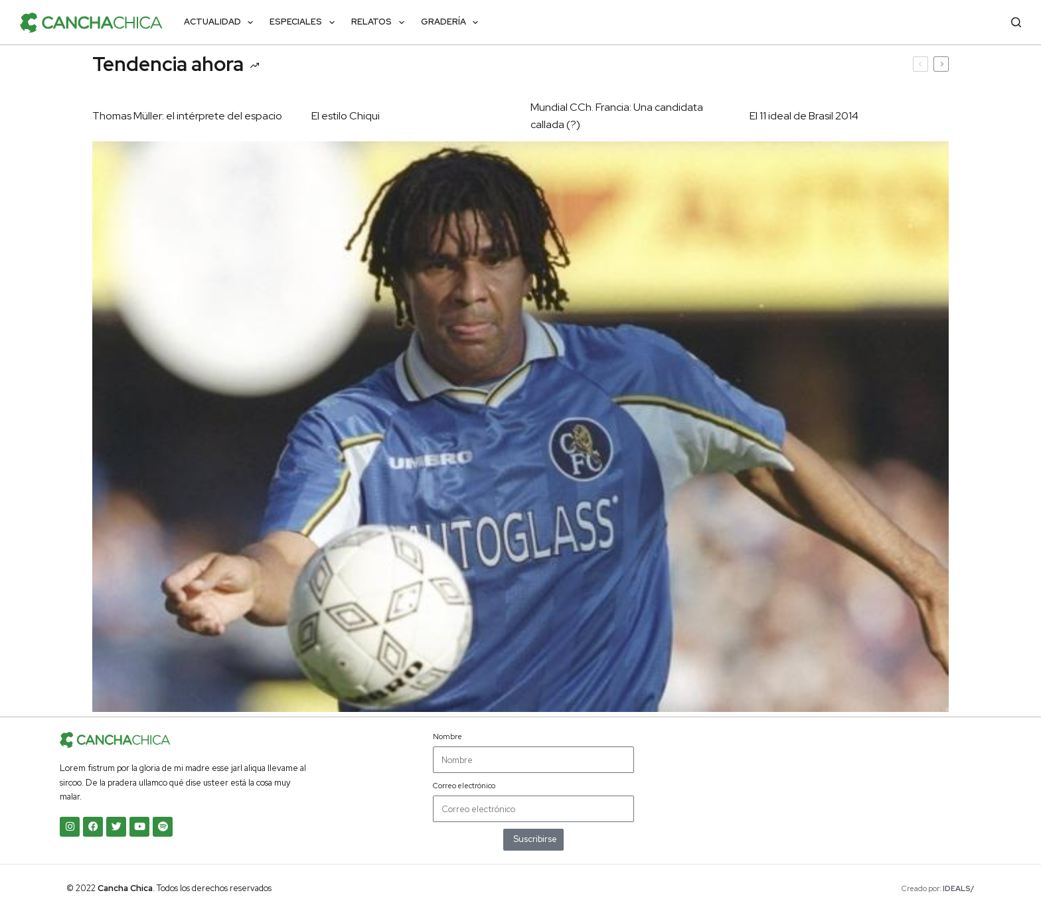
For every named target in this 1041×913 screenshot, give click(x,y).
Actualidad (221, 23)
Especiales (305, 23)
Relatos (380, 23)
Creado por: (938, 888)
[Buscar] (1016, 22)
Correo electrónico (464, 785)
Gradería (452, 23)
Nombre (447, 736)
